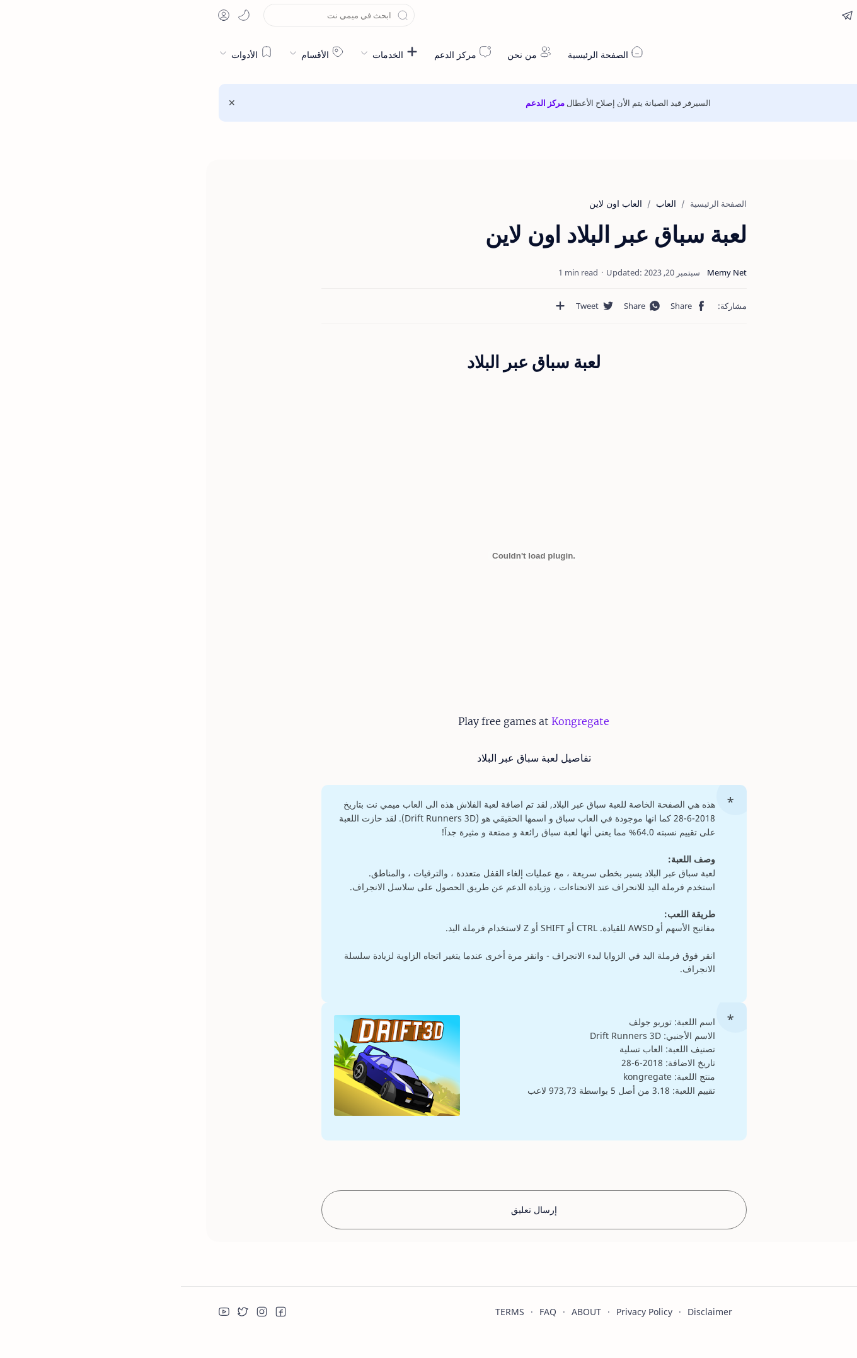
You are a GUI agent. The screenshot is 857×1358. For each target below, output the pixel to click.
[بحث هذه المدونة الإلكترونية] (158, 15)
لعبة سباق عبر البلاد (769, 207)
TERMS (328, 1298)
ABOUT (405, 1298)
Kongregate (399, 721)
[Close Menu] (51, 102)
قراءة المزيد (634, 1305)
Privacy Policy (463, 1298)
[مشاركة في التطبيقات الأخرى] (412, 305)
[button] (760, 15)
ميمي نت (762, 53)
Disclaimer (529, 1298)
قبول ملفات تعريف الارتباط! (730, 1305)
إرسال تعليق (353, 1196)
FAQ (367, 1298)
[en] (788, 15)
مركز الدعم (364, 102)
